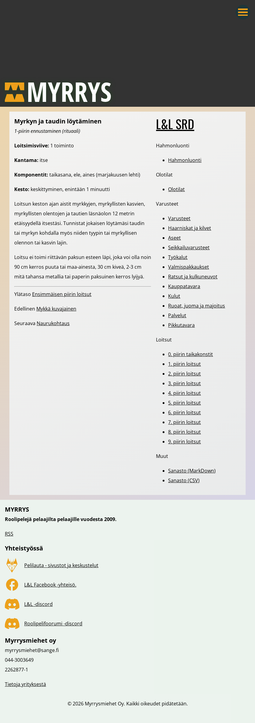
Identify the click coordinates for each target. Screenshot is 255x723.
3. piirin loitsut (184, 383)
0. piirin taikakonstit (190, 354)
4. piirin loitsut (184, 393)
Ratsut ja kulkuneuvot (192, 276)
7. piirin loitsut (184, 422)
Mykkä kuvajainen (56, 308)
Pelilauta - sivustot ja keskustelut (61, 565)
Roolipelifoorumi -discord (53, 623)
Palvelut (177, 315)
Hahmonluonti (184, 160)
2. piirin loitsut (184, 373)
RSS (9, 533)
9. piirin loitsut (184, 441)
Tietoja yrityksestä (25, 684)
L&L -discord (38, 604)
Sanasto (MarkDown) (192, 470)
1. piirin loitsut (184, 364)
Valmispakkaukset (188, 267)
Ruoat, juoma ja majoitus (196, 305)
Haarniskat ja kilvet (189, 228)
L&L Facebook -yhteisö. (50, 584)
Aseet (174, 237)
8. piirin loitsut (184, 432)
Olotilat (176, 189)
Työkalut (177, 257)
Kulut (174, 296)
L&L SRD (175, 124)
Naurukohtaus (53, 323)
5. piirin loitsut (184, 402)
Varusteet (179, 218)
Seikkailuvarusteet (189, 247)
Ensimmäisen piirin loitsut (61, 294)
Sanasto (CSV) (184, 480)
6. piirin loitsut (184, 412)
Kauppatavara (184, 286)
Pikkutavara (181, 325)
